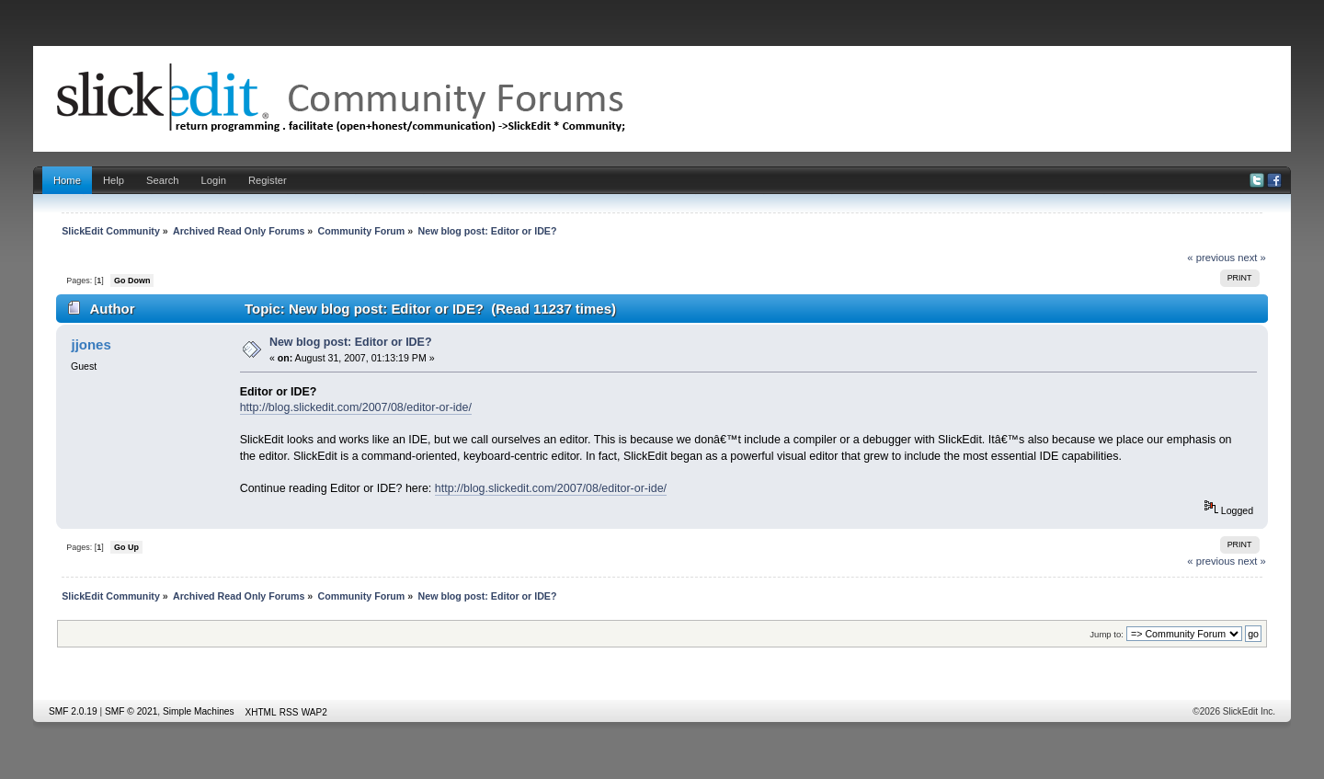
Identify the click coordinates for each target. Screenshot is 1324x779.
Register (267, 180)
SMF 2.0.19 (73, 711)
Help (113, 180)
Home (67, 180)
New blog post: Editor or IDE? (350, 342)
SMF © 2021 (131, 711)
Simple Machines (198, 711)
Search (162, 180)
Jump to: (1107, 634)
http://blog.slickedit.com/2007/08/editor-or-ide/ (356, 407)
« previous (1211, 257)
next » (1252, 257)
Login (213, 180)
